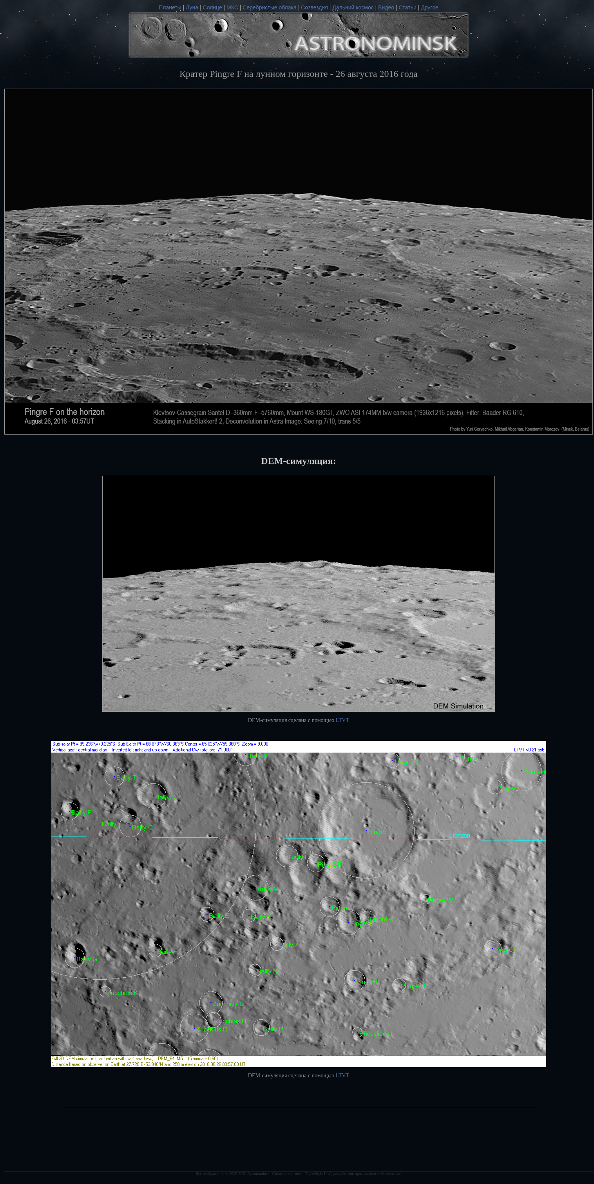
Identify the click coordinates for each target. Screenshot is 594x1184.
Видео (386, 7)
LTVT (342, 720)
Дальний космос (352, 7)
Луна (192, 7)
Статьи (407, 7)
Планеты (170, 7)
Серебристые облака (269, 7)
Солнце (212, 7)
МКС (232, 7)
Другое (429, 7)
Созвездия (314, 7)
